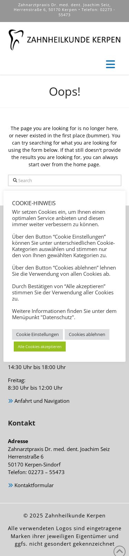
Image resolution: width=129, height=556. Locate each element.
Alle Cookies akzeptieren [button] (40, 346)
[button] (110, 64)
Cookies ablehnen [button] (87, 334)
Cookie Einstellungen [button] (37, 334)
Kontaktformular (31, 486)
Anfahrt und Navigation (38, 401)
